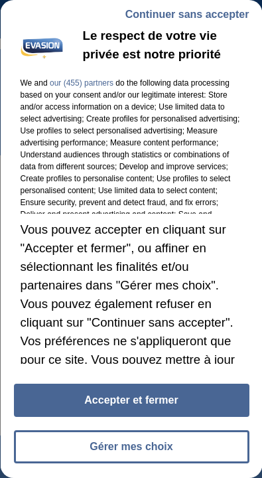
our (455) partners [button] (81, 83)
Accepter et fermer (131, 400)
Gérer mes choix (131, 446)
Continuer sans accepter (187, 14)
